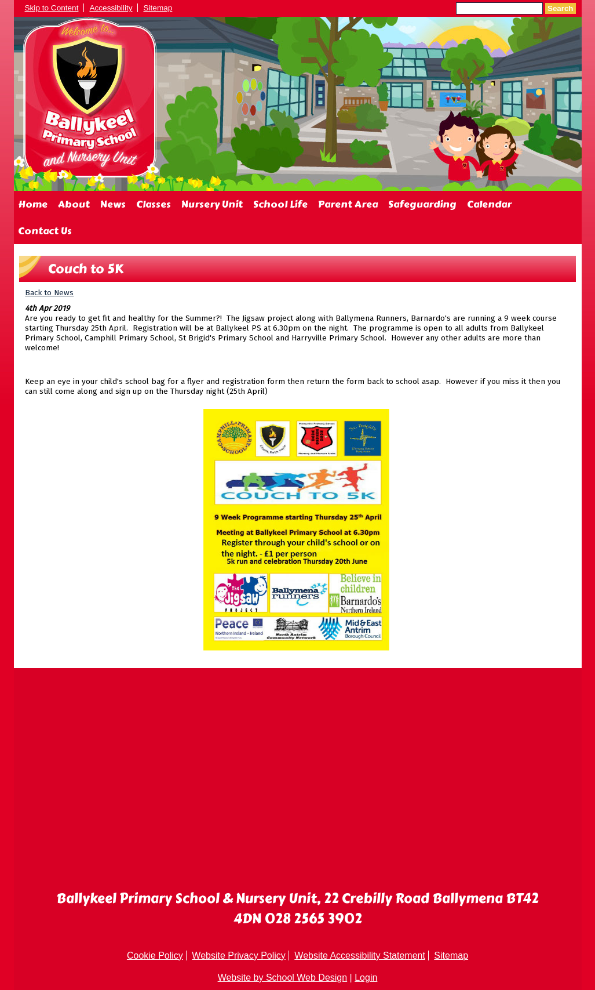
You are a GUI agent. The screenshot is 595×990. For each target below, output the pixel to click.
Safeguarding (422, 204)
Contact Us (45, 230)
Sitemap (157, 7)
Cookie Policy (155, 955)
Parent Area (348, 204)
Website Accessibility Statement (359, 955)
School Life (280, 204)
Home (33, 204)
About (74, 204)
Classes (153, 204)
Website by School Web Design (283, 977)
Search (560, 8)
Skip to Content (52, 7)
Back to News (49, 293)
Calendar (489, 204)
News (113, 204)
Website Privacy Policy (239, 955)
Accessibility (110, 7)
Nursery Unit (212, 204)
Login (366, 977)
